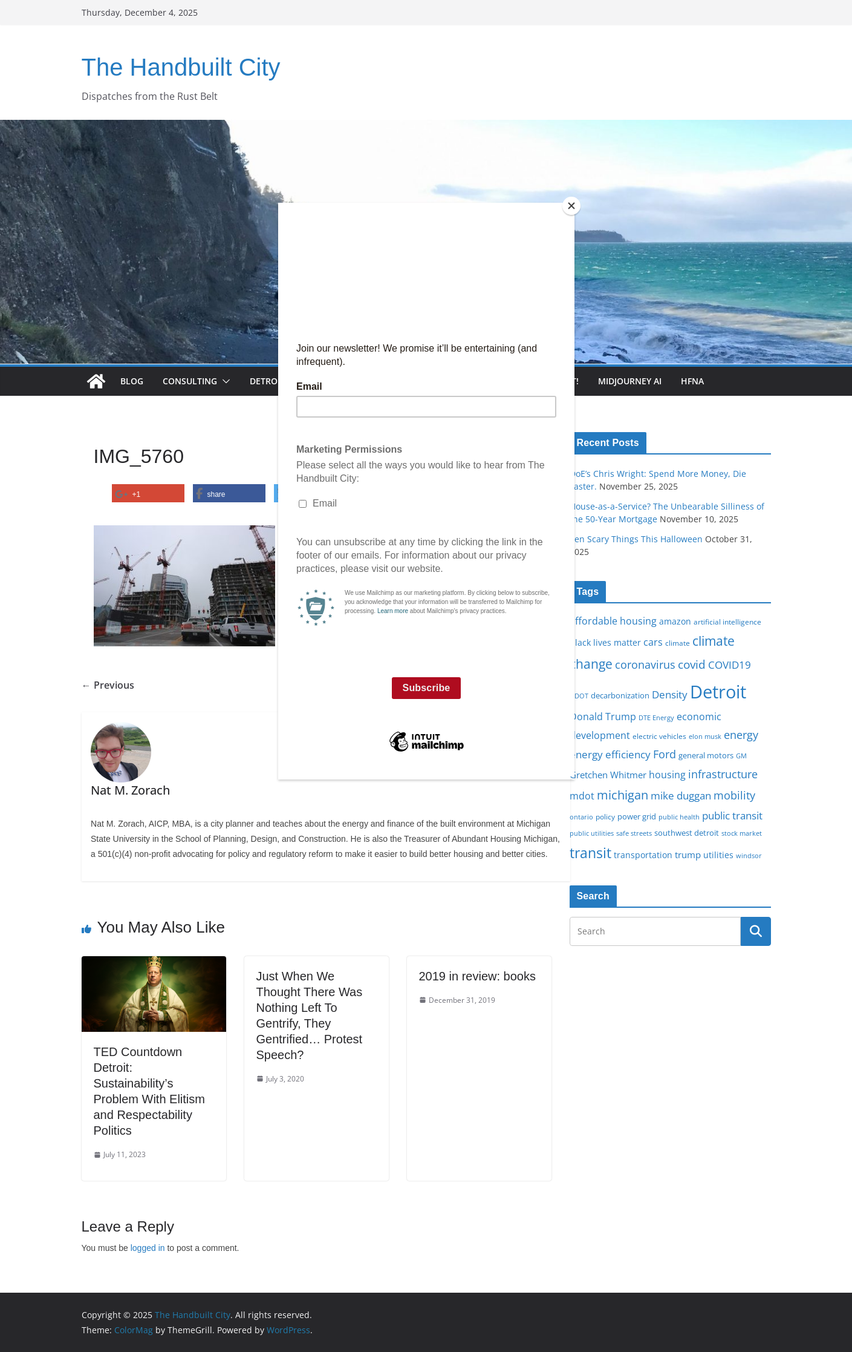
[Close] (571, 206)
